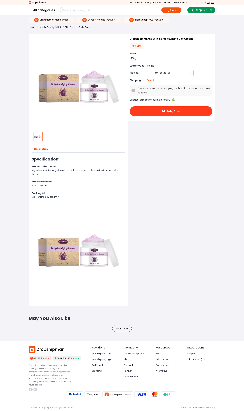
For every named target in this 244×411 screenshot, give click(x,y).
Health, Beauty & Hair (50, 27)
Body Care (84, 27)
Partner (128, 370)
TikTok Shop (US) (196, 359)
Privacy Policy (199, 407)
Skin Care (70, 27)
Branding (97, 370)
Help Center (162, 359)
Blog (158, 353)
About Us (129, 359)
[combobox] (165, 73)
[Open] (190, 73)
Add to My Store (171, 111)
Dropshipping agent (102, 359)
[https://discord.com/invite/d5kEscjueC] (35, 389)
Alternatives (162, 370)
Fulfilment (97, 365)
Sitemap (211, 407)
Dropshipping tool (101, 353)
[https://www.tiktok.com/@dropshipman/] (31, 389)
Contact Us (130, 365)
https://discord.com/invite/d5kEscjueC (35, 389)
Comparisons (163, 365)
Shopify (191, 353)
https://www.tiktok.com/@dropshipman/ (31, 389)
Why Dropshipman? (134, 353)
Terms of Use (185, 407)
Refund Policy (131, 376)
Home (32, 27)
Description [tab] (41, 149)
